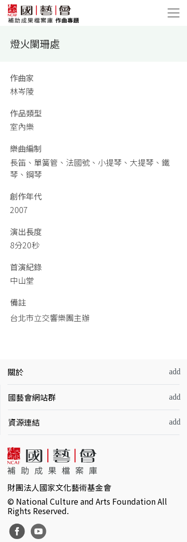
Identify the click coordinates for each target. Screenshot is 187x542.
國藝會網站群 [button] (32, 397)
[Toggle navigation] (173, 12)
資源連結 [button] (24, 422)
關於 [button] (15, 372)
